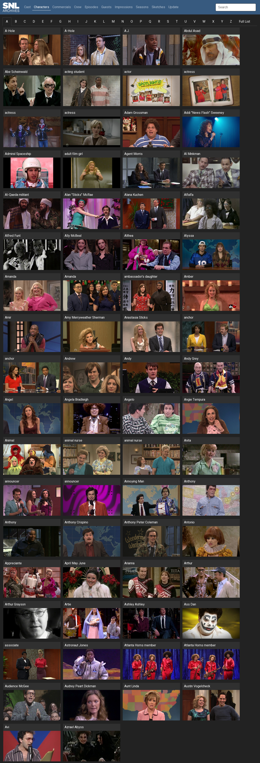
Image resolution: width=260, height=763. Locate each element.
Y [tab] (222, 21)
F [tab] (51, 21)
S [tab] (168, 21)
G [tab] (60, 21)
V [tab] (195, 21)
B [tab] (16, 21)
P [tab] (141, 21)
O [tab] (132, 21)
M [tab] (113, 21)
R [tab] (159, 21)
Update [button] (173, 7)
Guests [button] (106, 7)
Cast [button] (28, 7)
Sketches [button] (158, 7)
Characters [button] (41, 7)
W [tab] (204, 21)
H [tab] (69, 21)
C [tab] (25, 21)
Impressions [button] (124, 7)
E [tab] (43, 21)
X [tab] (213, 21)
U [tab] (186, 21)
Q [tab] (150, 21)
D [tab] (34, 21)
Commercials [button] (61, 7)
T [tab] (177, 21)
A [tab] (7, 21)
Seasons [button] (142, 7)
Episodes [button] (91, 7)
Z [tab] (231, 21)
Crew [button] (77, 7)
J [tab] (86, 21)
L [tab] (104, 21)
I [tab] (77, 21)
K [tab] (95, 21)
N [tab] (122, 21)
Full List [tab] (244, 21)
